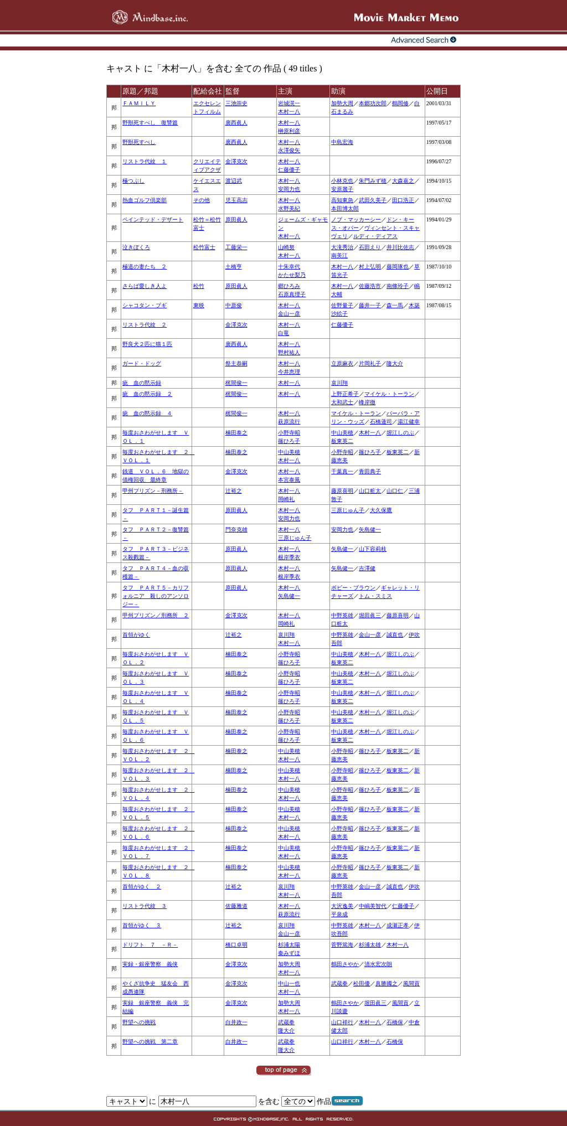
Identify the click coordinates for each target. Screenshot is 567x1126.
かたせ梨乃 (292, 275)
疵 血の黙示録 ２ (147, 394)
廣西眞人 (236, 123)
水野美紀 (289, 208)
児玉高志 (236, 200)
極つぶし (133, 181)
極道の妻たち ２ (144, 267)
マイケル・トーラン (389, 394)
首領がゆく (136, 635)
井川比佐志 (400, 247)
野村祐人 (289, 352)
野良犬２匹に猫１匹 (147, 344)
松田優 (361, 983)
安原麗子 (342, 189)
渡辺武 (233, 181)
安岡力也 (289, 189)
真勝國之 (386, 983)
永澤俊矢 (289, 150)
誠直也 (394, 635)
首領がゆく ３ (141, 925)
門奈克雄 (236, 529)
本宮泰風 (289, 480)
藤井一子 (370, 305)
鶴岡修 (400, 103)
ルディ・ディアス (375, 236)
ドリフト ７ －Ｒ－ (150, 945)
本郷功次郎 (372, 103)
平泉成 (339, 914)
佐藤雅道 (236, 906)
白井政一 (236, 1022)
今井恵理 (289, 372)
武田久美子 (372, 200)
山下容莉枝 (372, 549)
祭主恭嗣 (236, 363)
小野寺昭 (289, 433)
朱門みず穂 (372, 181)
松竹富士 (204, 247)
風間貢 (411, 983)
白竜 (283, 333)
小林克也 (342, 181)
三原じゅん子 (347, 510)
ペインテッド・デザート (152, 219)
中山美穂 (342, 433)
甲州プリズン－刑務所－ (152, 491)
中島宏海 (342, 142)
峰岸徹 (367, 402)
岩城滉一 (289, 103)
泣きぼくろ (136, 247)
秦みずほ (289, 953)
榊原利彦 (289, 131)
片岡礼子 (370, 363)
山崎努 (286, 247)
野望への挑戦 (139, 1022)
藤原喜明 (342, 491)
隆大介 (394, 363)
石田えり (370, 247)
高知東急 (342, 200)
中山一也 (289, 983)
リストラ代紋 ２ (144, 325)
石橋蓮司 (381, 422)
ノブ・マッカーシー (356, 219)
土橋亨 (233, 267)
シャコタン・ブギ (144, 305)
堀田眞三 (370, 615)
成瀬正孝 (397, 925)
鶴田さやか (345, 964)
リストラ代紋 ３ (144, 906)
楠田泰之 (236, 433)
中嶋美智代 (372, 906)
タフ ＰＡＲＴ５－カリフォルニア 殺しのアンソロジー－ (155, 596)
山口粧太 (370, 491)
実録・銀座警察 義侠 (150, 964)
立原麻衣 (342, 363)
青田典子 (370, 471)
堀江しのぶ (400, 433)
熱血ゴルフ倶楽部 (144, 200)
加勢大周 (342, 103)
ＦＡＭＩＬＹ (139, 103)
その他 (201, 200)
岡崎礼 (286, 499)
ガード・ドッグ (141, 363)
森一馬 (394, 305)
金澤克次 (236, 161)
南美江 (339, 255)
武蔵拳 (339, 983)
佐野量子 (342, 305)
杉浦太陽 (289, 945)
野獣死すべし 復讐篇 (150, 123)
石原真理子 (292, 294)
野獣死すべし (139, 142)
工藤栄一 (236, 247)
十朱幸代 (289, 267)
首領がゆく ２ (141, 887)
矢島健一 (370, 529)
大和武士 (342, 402)
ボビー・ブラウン (353, 588)
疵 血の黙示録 (141, 383)
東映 (198, 305)
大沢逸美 (342, 906)
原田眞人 (236, 219)
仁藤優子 (289, 170)
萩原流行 (289, 422)
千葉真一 (342, 471)
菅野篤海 (342, 945)
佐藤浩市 (370, 286)
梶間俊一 (236, 383)
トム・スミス (375, 596)
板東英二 (342, 441)
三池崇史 (236, 103)
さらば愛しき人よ (144, 286)
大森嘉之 (403, 181)
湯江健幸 (409, 422)
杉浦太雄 (370, 945)
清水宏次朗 (378, 964)
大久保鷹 (381, 510)
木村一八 (289, 112)
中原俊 (233, 305)
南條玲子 (397, 286)
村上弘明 (370, 267)
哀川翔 (339, 383)
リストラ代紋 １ (144, 161)
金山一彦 (289, 314)
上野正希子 (345, 394)
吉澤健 (367, 568)
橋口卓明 (236, 945)
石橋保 (394, 1022)
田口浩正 (403, 200)
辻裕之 (233, 491)
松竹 (198, 286)
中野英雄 (342, 615)
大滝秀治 (342, 247)
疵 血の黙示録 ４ (147, 413)
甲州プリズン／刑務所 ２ (155, 615)
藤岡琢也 (397, 267)
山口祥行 (342, 1022)
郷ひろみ (289, 286)
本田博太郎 (345, 208)
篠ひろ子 (289, 441)
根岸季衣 (289, 557)
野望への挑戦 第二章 (150, 1042)
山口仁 (394, 491)
